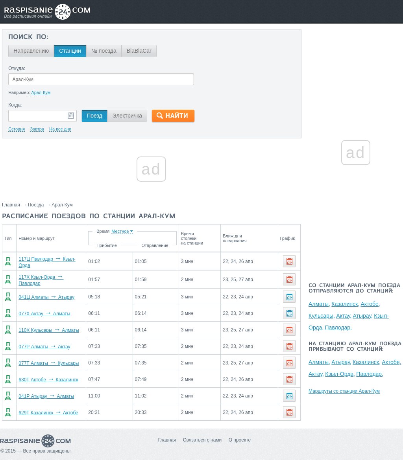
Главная (11, 205)
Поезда (36, 205)
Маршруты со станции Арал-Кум (344, 391)
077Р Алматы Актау (42, 343)
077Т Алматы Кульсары (47, 360)
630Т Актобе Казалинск (46, 376)
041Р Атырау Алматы (44, 393)
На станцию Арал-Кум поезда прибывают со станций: (355, 346)
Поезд (94, 115)
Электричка (127, 115)
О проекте (240, 437)
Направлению (31, 51)
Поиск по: (28, 37)
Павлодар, (338, 327)
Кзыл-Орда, (340, 374)
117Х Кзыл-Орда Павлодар (51, 277)
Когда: (15, 105)
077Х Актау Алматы (42, 310)
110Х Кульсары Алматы (47, 327)
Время (133, 231)
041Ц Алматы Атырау (44, 294)
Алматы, (319, 304)
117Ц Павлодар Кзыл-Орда (51, 261)
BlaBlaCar (139, 51)
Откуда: (16, 68)
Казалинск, (345, 304)
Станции (70, 51)
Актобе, (370, 304)
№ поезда (103, 51)
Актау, (343, 316)
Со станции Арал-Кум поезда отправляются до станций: (354, 288)
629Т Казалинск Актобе (46, 409)
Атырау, (363, 316)
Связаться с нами (202, 437)
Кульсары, (322, 316)
